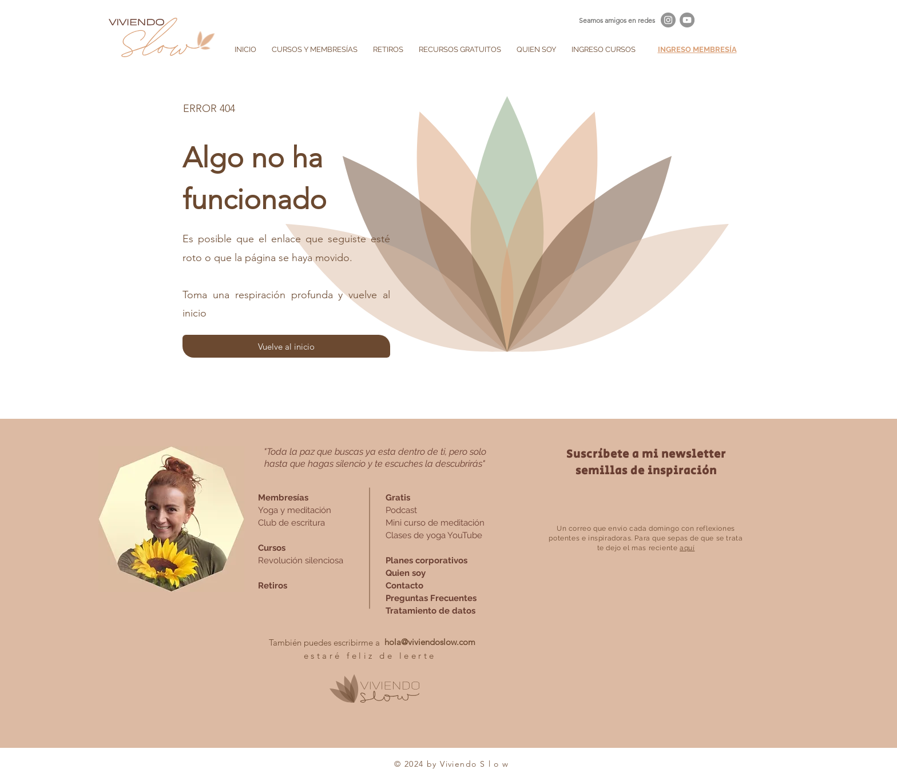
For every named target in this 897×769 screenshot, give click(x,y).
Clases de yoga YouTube (434, 535)
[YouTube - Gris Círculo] (687, 20)
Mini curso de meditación (435, 523)
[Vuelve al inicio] (286, 346)
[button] (314, 49)
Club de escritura (291, 523)
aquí (687, 548)
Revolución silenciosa (300, 560)
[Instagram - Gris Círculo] (668, 20)
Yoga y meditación (294, 510)
